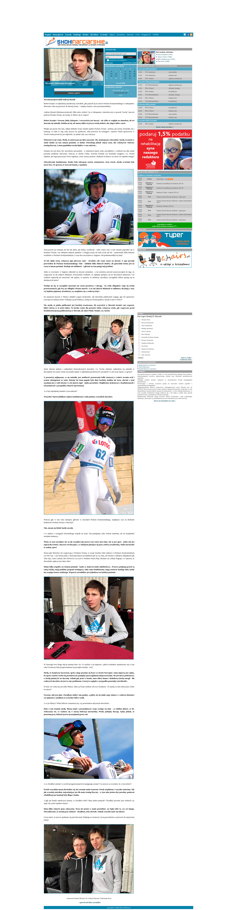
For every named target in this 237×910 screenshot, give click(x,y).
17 (130, 74)
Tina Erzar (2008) (164, 61)
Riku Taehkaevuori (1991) (166, 59)
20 (111, 76)
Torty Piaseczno (144, 367)
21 (116, 76)
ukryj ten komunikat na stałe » (165, 401)
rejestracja (109, 63)
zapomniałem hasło (129, 63)
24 (130, 76)
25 (134, 76)
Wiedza (85, 35)
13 (111, 74)
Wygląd (48, 35)
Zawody (68, 35)
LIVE (137, 35)
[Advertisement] (118, 16)
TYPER (156, 35)
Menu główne (58, 35)
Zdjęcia (112, 35)
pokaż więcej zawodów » (164, 127)
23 (125, 76)
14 (116, 74)
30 (125, 78)
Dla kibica (94, 35)
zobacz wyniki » (186, 358)
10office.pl (126, 907)
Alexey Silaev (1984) (165, 57)
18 (134, 74)
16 (125, 74)
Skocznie (130, 35)
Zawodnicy (121, 35)
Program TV (146, 35)
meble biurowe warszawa (147, 365)
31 (130, 78)
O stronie (103, 35)
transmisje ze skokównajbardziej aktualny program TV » (165, 225)
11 (134, 71)
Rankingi (77, 35)
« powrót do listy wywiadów (90, 902)
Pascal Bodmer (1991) (165, 54)
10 (130, 71)
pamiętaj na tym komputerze (117, 60)
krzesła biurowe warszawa (147, 369)
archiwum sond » (186, 359)
